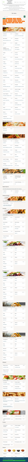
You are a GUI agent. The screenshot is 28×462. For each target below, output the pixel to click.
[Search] (11, 16)
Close (14, 460)
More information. (10, 459)
